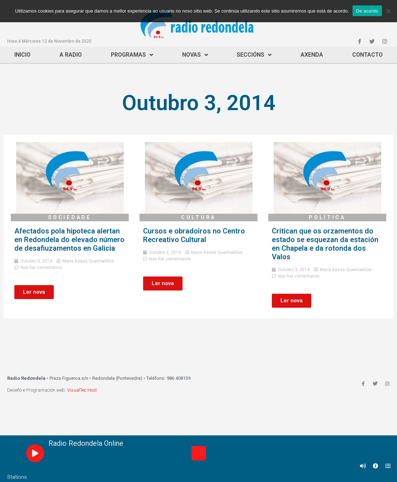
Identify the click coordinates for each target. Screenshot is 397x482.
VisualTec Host (82, 390)
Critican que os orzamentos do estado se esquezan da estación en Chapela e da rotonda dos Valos (325, 244)
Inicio (22, 54)
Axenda (312, 54)
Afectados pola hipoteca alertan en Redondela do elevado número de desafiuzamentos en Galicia (69, 239)
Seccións (254, 54)
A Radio (71, 54)
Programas (132, 54)
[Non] (388, 11)
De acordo (367, 11)
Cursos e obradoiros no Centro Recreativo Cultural (194, 235)
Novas (195, 54)
